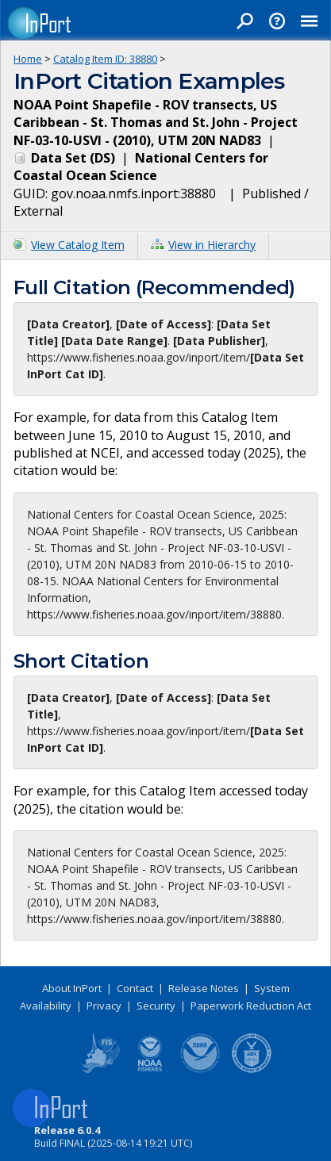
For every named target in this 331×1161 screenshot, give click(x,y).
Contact (135, 988)
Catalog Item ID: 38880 (105, 59)
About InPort (72, 988)
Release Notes (203, 988)
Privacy (104, 1005)
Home (27, 59)
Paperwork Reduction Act (251, 1005)
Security (156, 1005)
